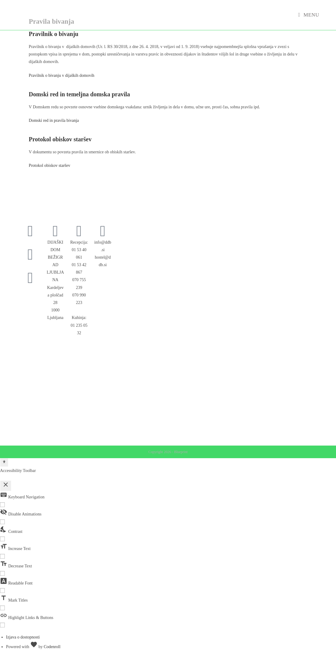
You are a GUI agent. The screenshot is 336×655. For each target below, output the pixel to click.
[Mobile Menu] (308, 15)
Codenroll (52, 646)
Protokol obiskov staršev (49, 165)
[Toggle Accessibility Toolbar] (4, 462)
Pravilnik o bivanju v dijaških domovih (61, 75)
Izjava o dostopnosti (23, 637)
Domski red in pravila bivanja (54, 120)
